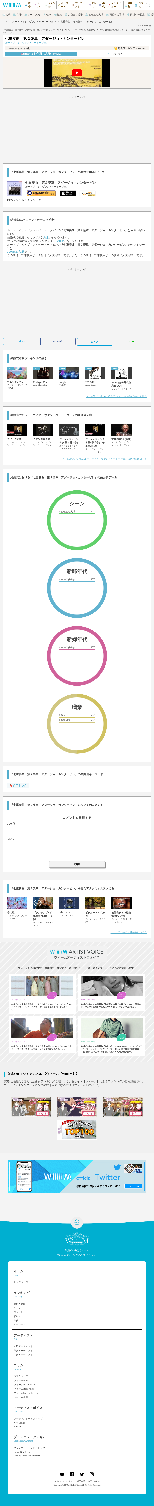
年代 (16, 1320)
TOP (5, 21)
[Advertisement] (77, 129)
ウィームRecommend (24, 1384)
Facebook (58, 341)
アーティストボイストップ (28, 1418)
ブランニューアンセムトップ (29, 1448)
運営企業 (81, 1481)
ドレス (17, 1316)
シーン (17, 1308)
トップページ (21, 1282)
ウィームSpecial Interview (27, 1393)
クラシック (34, 200)
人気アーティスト (23, 1346)
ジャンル (18, 1312)
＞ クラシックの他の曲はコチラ (129, 932)
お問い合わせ (94, 1481)
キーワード (20, 1324)
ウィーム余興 (21, 1397)
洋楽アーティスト (23, 1354)
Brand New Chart (22, 1452)
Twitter (21, 341)
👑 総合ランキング (129, 48)
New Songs (19, 1422)
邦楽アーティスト (23, 1350)
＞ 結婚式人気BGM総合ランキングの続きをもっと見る (116, 396)
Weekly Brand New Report (27, 1455)
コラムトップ (21, 1376)
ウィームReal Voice (24, 1388)
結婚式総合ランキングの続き (28, 358)
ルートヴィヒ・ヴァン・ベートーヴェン (34, 21)
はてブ (94, 341)
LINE (132, 341)
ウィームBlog (21, 1380)
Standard (18, 1426)
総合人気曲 (20, 1303)
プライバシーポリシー (64, 1481)
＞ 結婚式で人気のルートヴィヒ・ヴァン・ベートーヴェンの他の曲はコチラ (105, 458)
